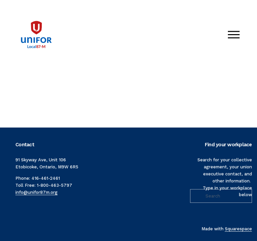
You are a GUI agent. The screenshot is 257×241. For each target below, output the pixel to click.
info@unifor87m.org (36, 192)
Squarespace (238, 228)
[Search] (221, 196)
